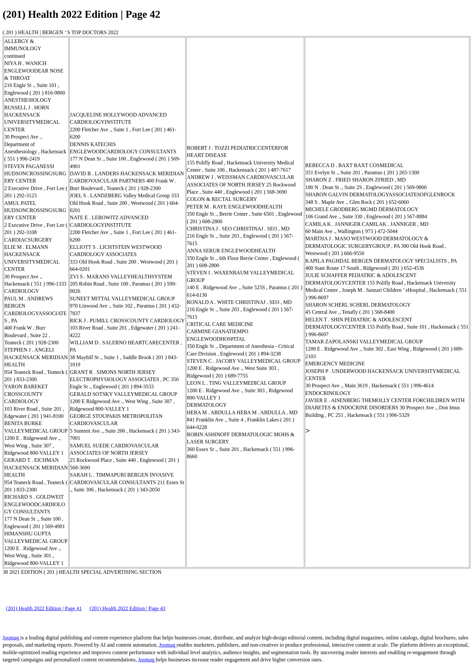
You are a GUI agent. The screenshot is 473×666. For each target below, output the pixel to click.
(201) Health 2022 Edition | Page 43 (128, 608)
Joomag (11, 637)
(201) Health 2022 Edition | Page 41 (44, 608)
